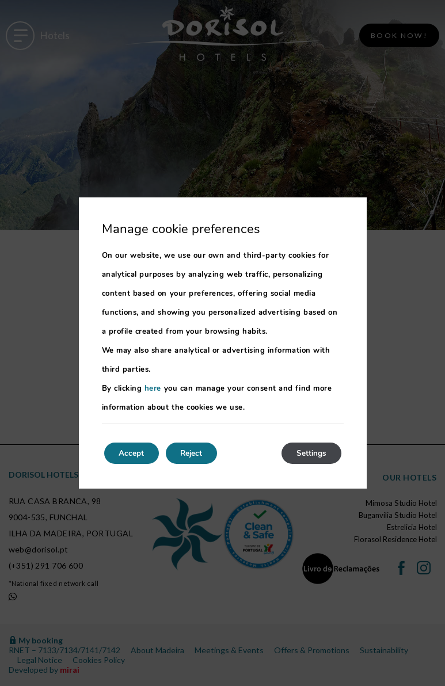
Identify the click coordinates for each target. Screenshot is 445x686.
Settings (309, 453)
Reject (199, 453)
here (152, 388)
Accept (134, 453)
